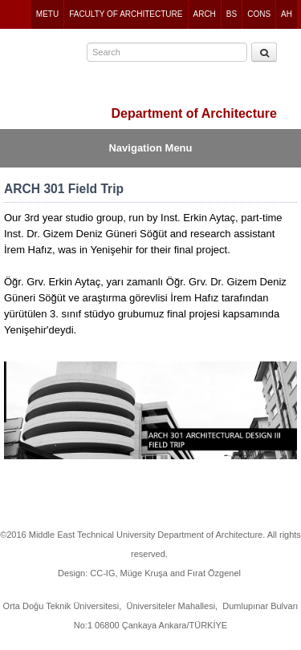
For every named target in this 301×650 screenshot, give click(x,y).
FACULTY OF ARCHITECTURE (125, 14)
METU (47, 14)
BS (231, 14)
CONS (258, 14)
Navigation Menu (150, 148)
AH (286, 14)
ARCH (204, 14)
